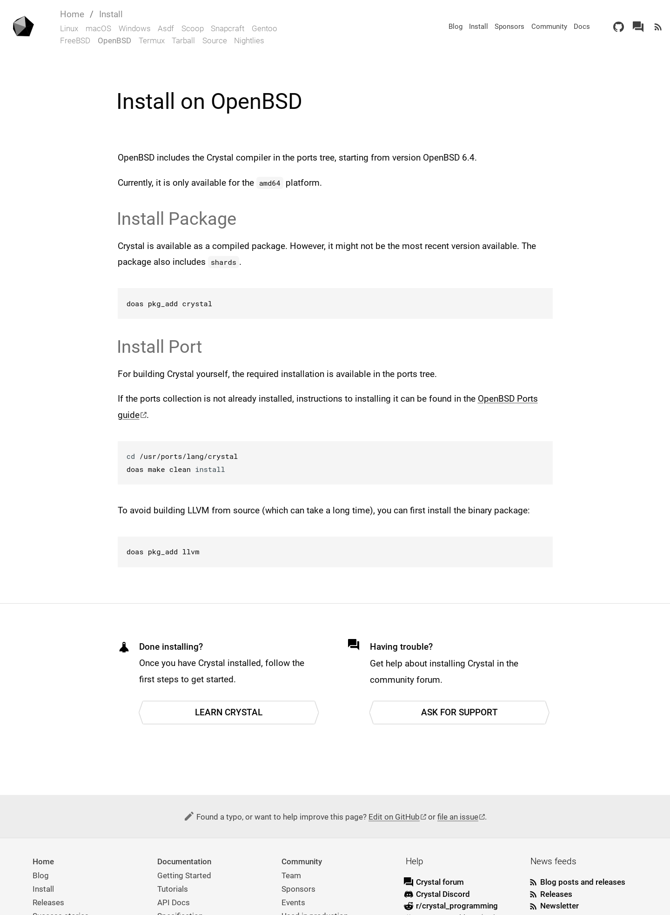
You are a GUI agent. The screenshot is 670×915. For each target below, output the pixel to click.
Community (549, 26)
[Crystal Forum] (638, 26)
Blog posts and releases (582, 882)
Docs (582, 26)
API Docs (173, 902)
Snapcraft (227, 28)
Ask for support (459, 712)
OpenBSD (114, 40)
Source (214, 40)
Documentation (184, 861)
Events (293, 902)
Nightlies (249, 40)
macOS (98, 28)
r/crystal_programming (457, 905)
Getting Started (184, 875)
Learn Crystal (228, 712)
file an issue (457, 816)
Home (72, 14)
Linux (69, 28)
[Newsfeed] (658, 26)
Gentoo (264, 28)
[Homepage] (23, 27)
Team (291, 875)
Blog (455, 26)
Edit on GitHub (394, 816)
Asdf (166, 28)
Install (111, 14)
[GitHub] (618, 26)
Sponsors (509, 26)
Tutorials (172, 889)
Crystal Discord (443, 894)
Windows (135, 28)
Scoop (192, 28)
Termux (152, 40)
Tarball (183, 40)
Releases (48, 902)
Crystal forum (440, 882)
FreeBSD (75, 40)
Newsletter (559, 905)
